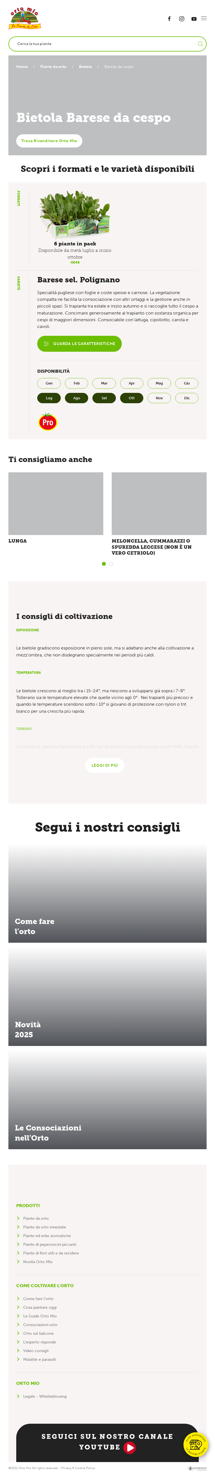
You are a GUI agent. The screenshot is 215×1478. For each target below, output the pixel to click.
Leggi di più (105, 768)
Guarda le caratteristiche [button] (79, 344)
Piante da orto (54, 66)
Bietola (87, 66)
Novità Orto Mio (38, 1265)
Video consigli (35, 1354)
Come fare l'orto (38, 1302)
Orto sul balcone (38, 1336)
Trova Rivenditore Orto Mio (49, 141)
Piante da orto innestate (44, 1230)
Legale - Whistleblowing (45, 1399)
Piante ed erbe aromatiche (47, 1239)
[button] (204, 18)
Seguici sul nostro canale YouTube (107, 1446)
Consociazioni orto (40, 1328)
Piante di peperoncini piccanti (49, 1247)
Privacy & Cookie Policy (78, 1471)
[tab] (104, 565)
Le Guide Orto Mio (40, 1319)
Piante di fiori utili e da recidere (51, 1256)
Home (22, 66)
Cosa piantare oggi (40, 1310)
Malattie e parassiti (39, 1362)
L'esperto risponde (39, 1345)
